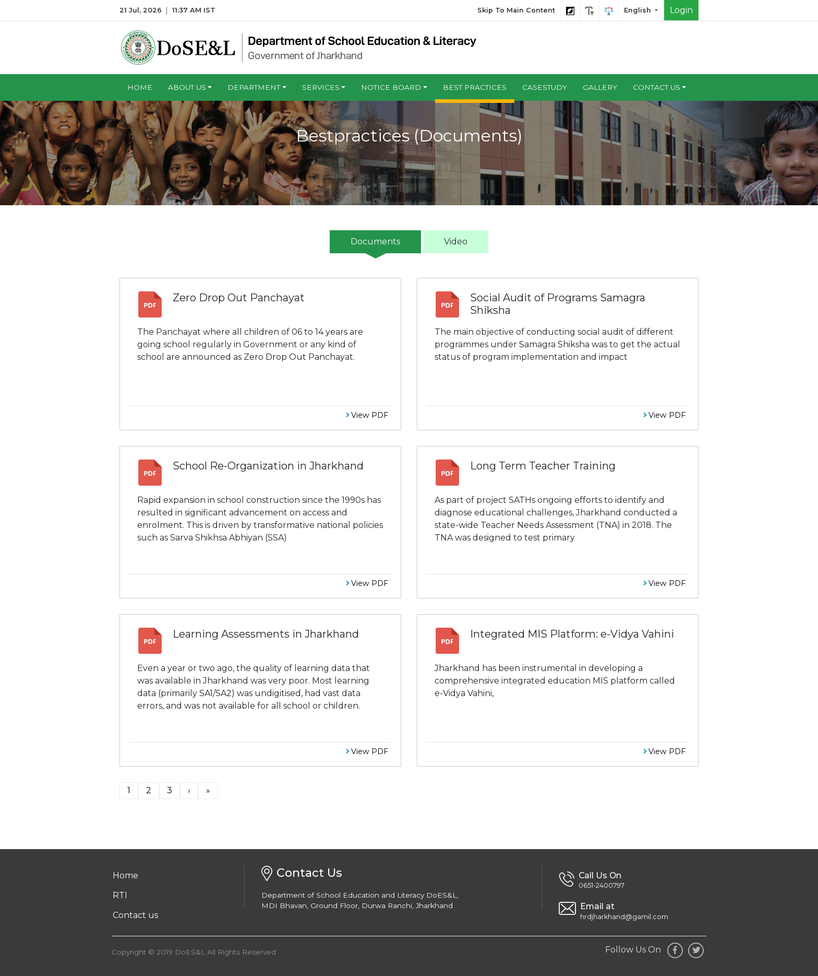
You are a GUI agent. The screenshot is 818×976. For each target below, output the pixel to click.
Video (455, 241)
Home (139, 87)
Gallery (600, 87)
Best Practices (475, 87)
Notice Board (391, 87)
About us (187, 87)
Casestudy (544, 87)
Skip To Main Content (516, 10)
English (638, 10)
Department (253, 87)
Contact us (656, 87)
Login (681, 10)
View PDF (367, 415)
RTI (120, 895)
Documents (375, 241)
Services (321, 87)
